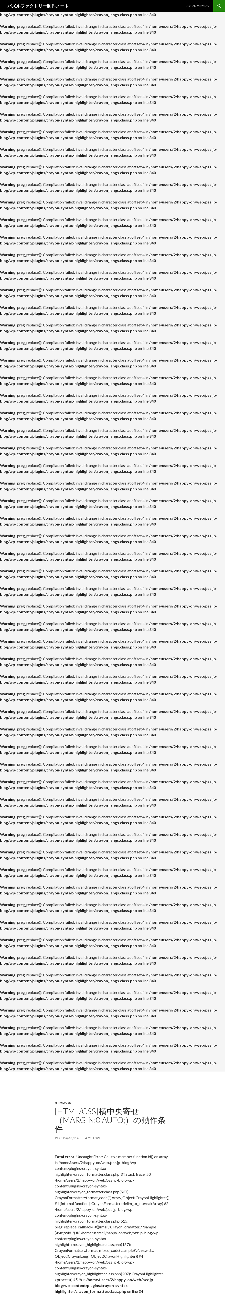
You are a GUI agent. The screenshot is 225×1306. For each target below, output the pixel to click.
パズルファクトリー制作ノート (38, 6)
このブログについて (198, 5)
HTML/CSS (63, 1102)
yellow (94, 1138)
